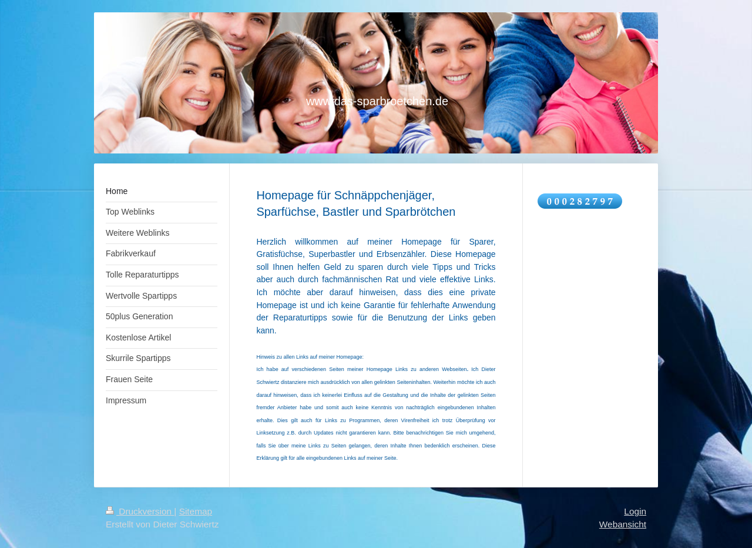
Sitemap (195, 511)
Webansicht (622, 524)
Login (635, 511)
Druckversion (140, 511)
